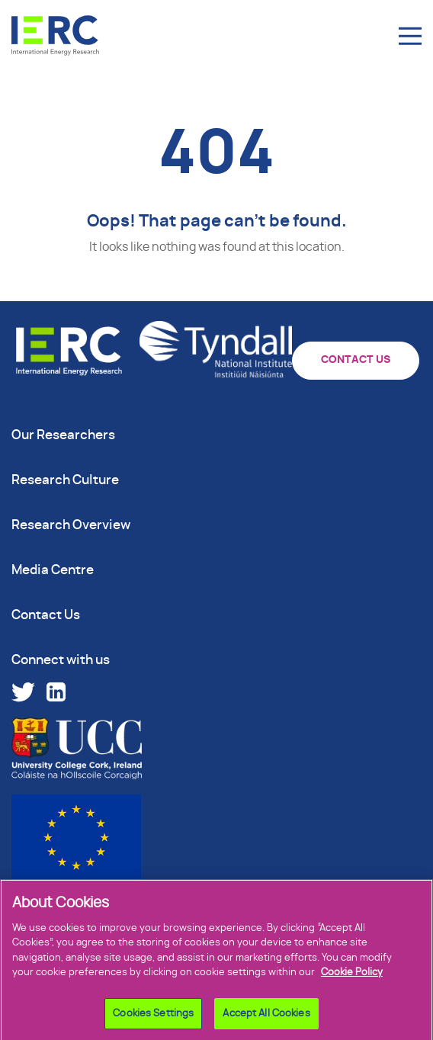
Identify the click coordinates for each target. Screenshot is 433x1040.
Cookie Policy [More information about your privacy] (352, 976)
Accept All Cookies (266, 1017)
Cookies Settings (153, 1017)
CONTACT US (355, 360)
